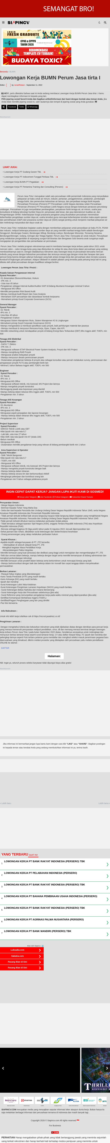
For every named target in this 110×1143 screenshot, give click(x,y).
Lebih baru (6, 803)
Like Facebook (44, 497)
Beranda (4, 72)
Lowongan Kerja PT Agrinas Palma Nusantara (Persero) (44, 919)
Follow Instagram (60, 497)
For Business (55, 1125)
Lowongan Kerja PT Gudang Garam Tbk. (22, 172)
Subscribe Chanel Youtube (81, 497)
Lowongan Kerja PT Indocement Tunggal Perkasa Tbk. (29, 177)
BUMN (12, 72)
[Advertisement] (55, 139)
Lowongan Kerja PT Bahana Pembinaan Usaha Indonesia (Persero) (50, 896)
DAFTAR (5, 648)
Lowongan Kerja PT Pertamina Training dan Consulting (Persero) (34, 187)
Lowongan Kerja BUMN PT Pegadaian (22, 182)
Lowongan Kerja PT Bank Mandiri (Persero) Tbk (37, 931)
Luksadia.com (17, 950)
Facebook (12, 107)
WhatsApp (33, 107)
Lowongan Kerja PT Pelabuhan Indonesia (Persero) (40, 873)
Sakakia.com (17, 956)
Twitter (21, 107)
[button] (3, 22)
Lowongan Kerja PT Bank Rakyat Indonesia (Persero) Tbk (44, 861)
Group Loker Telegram (27, 497)
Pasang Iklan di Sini (17, 962)
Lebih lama (104, 803)
